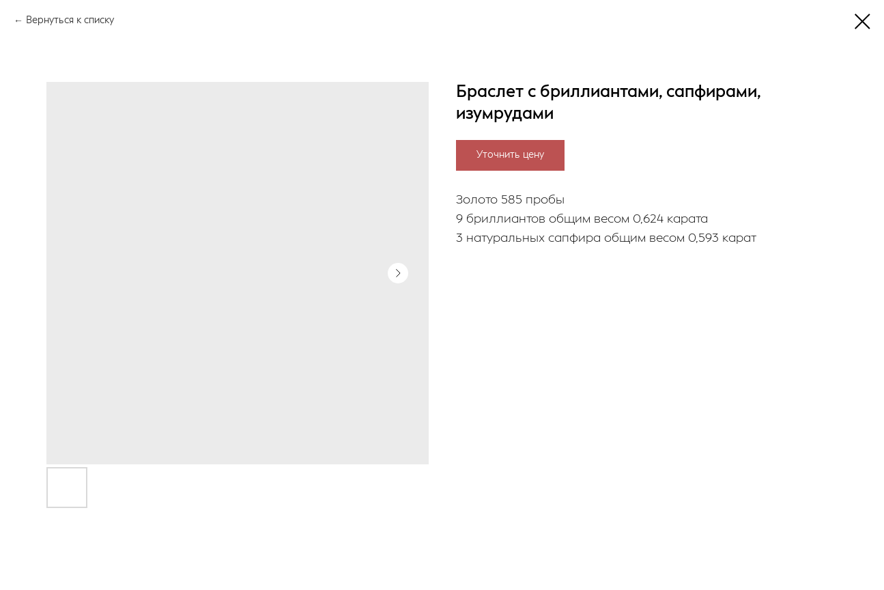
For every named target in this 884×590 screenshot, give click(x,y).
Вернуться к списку (70, 20)
